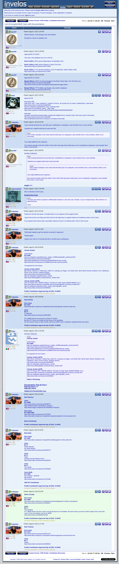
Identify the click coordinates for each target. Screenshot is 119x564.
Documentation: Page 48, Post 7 (35, 385)
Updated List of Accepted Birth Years (35, 391)
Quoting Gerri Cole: (31, 195)
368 (102, 20)
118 (96, 20)
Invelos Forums (34, 20)
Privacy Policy (65, 559)
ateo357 (13, 32)
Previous (107, 20)
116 (91, 20)
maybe (26, 185)
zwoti (13, 95)
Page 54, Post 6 (29, 386)
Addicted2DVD (16, 189)
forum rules (40, 10)
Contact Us (56, 559)
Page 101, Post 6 (30, 388)
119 (98, 20)
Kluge (13, 331)
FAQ (92, 559)
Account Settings (75, 559)
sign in (27, 15)
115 (89, 20)
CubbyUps (14, 122)
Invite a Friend (86, 559)
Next (113, 20)
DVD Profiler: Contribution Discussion (53, 20)
